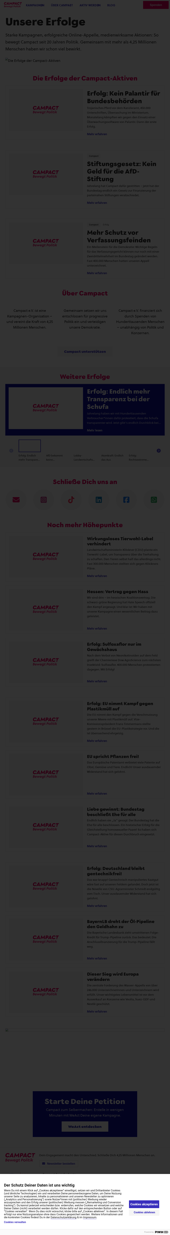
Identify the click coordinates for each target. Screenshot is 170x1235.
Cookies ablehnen (144, 1212)
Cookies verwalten (15, 1222)
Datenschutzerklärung (64, 1217)
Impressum (89, 1217)
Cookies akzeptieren (144, 1204)
